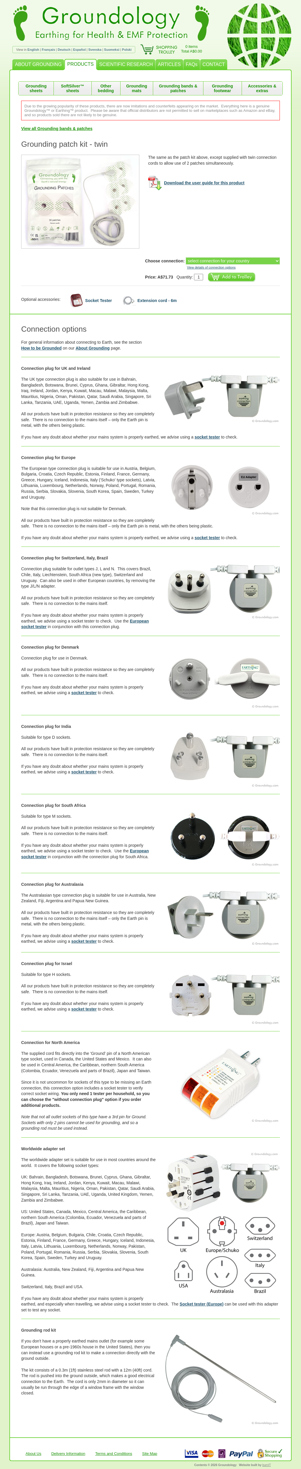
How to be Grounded (41, 348)
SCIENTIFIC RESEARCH (126, 64)
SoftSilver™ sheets (72, 88)
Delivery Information (68, 1453)
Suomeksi (111, 49)
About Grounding (93, 348)
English (33, 49)
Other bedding (106, 88)
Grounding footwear (222, 88)
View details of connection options (211, 267)
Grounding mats (136, 88)
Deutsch (64, 49)
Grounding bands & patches (178, 88)
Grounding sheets (36, 88)
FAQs (192, 64)
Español (79, 49)
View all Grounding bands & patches (56, 128)
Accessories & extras (262, 88)
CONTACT (214, 64)
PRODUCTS (80, 64)
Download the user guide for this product (204, 183)
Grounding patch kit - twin (64, 144)
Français (48, 49)
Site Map (149, 1453)
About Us (33, 1453)
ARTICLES (169, 64)
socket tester (207, 437)
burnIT (266, 1465)
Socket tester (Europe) (201, 1304)
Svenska (94, 49)
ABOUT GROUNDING (38, 64)
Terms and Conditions (113, 1453)
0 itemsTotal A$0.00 (191, 48)
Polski (126, 49)
